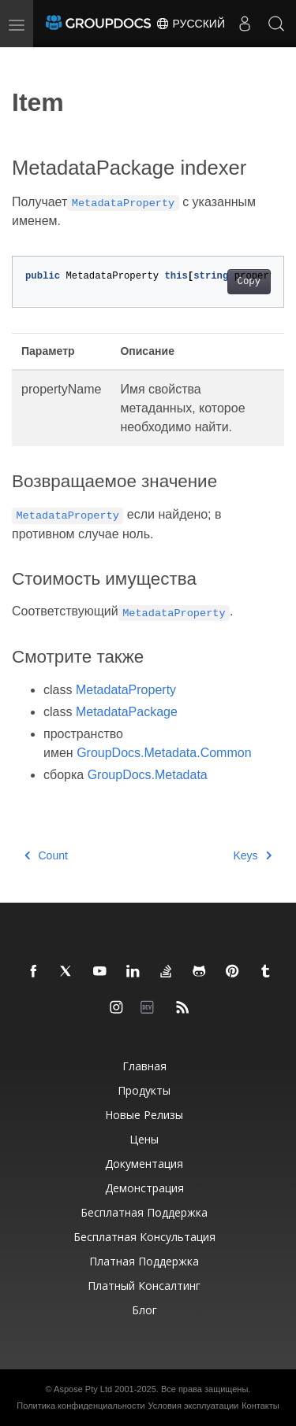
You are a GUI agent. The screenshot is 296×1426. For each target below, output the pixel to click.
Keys (252, 855)
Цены (144, 1139)
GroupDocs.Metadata (148, 774)
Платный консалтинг (144, 1285)
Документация (144, 1163)
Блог (144, 1309)
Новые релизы (144, 1114)
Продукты (144, 1090)
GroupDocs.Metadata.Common (164, 752)
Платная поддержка (144, 1261)
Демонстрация (144, 1187)
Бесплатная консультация (144, 1236)
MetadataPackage (127, 712)
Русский (190, 24)
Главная (144, 1065)
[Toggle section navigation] (25, 60)
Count (46, 855)
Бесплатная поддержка (144, 1212)
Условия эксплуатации (193, 1405)
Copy (249, 281)
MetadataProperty (126, 689)
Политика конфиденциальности (80, 1405)
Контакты (260, 1405)
